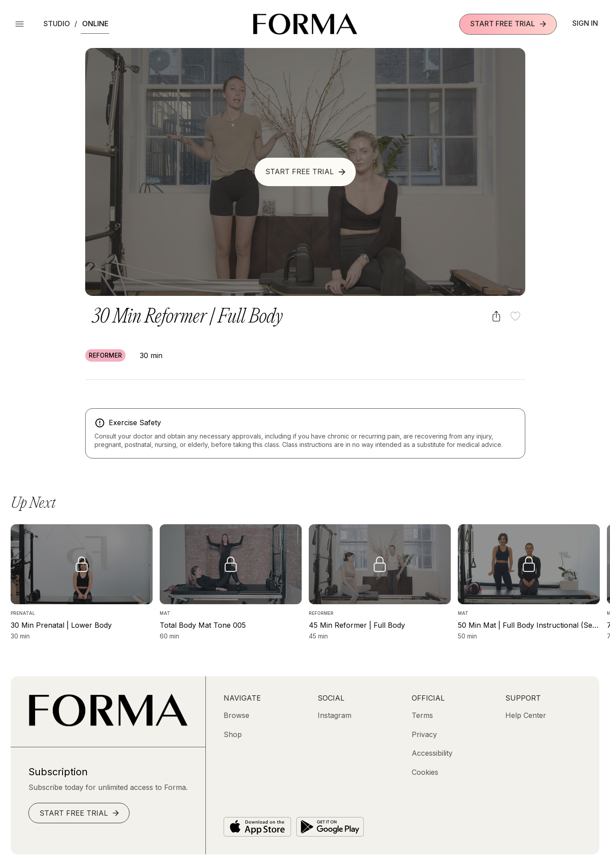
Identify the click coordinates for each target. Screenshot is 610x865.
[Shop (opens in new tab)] (233, 734)
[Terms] (422, 715)
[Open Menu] (19, 24)
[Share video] (496, 316)
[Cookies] (425, 772)
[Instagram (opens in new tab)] (334, 715)
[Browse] (236, 715)
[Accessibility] (432, 753)
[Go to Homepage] (108, 724)
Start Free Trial (508, 23)
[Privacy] (424, 734)
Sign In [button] (585, 23)
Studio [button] (56, 23)
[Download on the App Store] (257, 827)
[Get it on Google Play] (330, 827)
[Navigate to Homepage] (305, 24)
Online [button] (95, 23)
